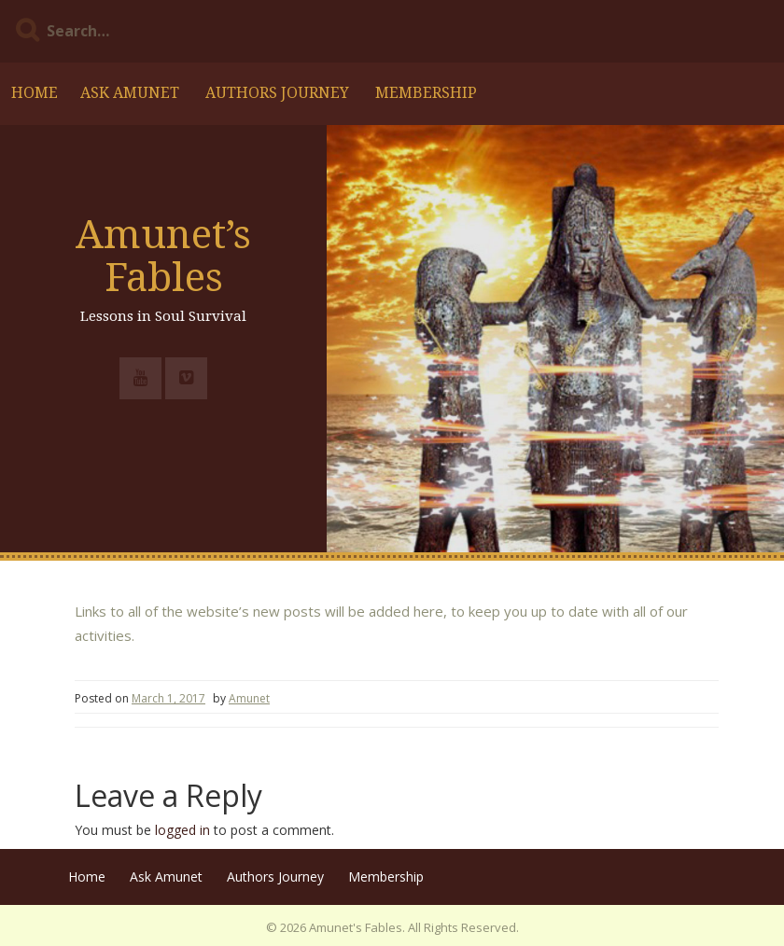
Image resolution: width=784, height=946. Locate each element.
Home (34, 93)
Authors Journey (277, 93)
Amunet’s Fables (163, 256)
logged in (182, 830)
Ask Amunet (129, 93)
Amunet (249, 698)
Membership (426, 93)
